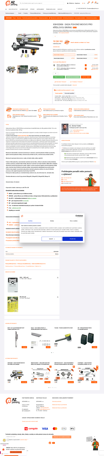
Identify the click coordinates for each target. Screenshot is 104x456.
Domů (19, 13)
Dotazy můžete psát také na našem (79, 133)
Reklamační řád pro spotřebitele (59, 404)
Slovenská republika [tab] (69, 93)
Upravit (52, 238)
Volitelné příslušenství (68, 18)
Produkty (26, 13)
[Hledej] (20, 3)
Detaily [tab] (52, 220)
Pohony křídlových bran (35, 13)
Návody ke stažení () (55, 18)
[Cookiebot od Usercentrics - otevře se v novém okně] (76, 216)
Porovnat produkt (60, 82)
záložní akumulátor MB (23, 135)
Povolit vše (73, 238)
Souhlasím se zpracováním (16, 439)
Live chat (65, 179)
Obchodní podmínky (56, 401)
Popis (14, 18)
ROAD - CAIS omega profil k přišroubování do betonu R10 (39, 328)
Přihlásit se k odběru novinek (62, 437)
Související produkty (80, 18)
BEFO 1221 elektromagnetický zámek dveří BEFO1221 (16, 328)
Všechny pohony (9, 266)
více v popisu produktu (64, 32)
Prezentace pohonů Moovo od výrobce (16, 240)
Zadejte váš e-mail (10, 436)
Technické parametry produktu (30, 18)
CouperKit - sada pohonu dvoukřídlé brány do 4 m (85, 363)
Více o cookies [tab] (73, 220)
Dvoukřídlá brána (30, 266)
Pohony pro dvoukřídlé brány (49, 13)
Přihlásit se (70, 3)
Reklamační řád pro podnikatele (59, 408)
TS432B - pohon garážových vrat (63, 327)
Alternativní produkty (91, 18)
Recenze (19, 18)
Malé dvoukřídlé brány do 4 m (65, 13)
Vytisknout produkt (76, 82)
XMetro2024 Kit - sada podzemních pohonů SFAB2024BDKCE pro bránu (64, 363)
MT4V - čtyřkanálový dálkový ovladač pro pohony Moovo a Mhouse (66, 69)
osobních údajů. (23, 439)
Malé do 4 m (38, 266)
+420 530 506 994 (81, 8)
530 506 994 (76, 131)
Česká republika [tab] (59, 93)
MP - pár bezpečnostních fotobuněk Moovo (85, 328)
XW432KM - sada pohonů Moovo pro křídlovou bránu (16, 363)
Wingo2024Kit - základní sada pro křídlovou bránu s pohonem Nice (40, 363)
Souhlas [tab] (30, 220)
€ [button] (84, 3)
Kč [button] (82, 3)
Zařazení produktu (43, 18)
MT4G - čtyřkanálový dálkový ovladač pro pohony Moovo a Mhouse (66, 65)
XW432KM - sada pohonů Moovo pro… (82, 13)
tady (95, 161)
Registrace (77, 3)
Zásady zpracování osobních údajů (30, 421)
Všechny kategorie (10, 13)
